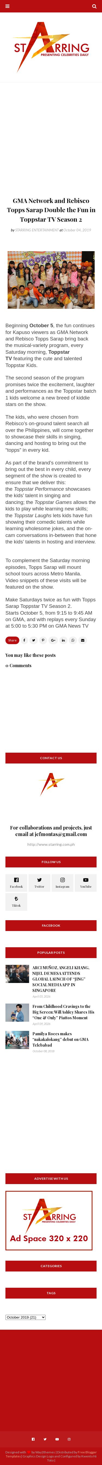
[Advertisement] (51, 142)
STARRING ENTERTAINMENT (37, 230)
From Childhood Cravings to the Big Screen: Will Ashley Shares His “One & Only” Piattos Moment (63, 1012)
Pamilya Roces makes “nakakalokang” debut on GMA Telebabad (60, 1039)
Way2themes (45, 1452)
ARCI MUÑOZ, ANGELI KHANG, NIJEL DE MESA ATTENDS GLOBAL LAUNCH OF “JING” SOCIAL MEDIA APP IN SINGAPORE (60, 979)
